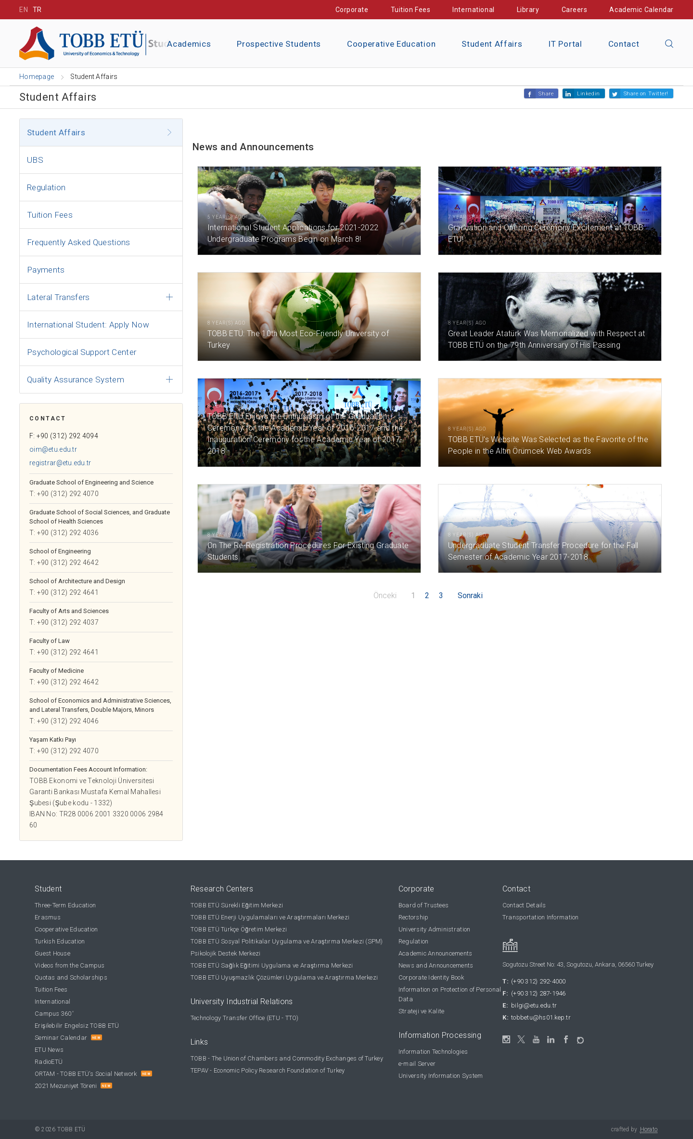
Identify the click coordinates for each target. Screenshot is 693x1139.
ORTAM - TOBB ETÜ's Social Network (86, 1073)
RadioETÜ (49, 1061)
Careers (575, 9)
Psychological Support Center (82, 352)
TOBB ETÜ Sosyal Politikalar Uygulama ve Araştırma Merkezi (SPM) (287, 941)
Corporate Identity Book (431, 977)
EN (23, 9)
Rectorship (413, 917)
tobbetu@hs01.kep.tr (541, 1017)
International (473, 9)
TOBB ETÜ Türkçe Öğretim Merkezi (239, 929)
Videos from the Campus (70, 965)
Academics (189, 44)
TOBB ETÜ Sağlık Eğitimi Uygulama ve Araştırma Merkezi (272, 965)
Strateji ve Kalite (421, 1011)
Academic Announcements (435, 953)
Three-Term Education (65, 905)
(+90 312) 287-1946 (538, 993)
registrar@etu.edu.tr (60, 463)
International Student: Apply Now (88, 324)
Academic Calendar (641, 9)
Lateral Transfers (58, 297)
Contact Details (524, 905)
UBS (35, 160)
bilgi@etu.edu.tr (534, 1005)
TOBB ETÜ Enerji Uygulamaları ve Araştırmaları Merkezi (270, 917)
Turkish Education (60, 941)
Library (528, 9)
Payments (46, 270)
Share (546, 94)
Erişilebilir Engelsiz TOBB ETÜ (77, 1025)
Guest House (52, 953)
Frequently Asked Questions (78, 242)
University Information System (440, 1075)
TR (37, 9)
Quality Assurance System (75, 379)
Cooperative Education (391, 44)
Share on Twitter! (646, 94)
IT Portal (565, 44)
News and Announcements (436, 965)
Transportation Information (540, 917)
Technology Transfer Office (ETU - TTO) (245, 1017)
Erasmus (48, 917)
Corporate (352, 9)
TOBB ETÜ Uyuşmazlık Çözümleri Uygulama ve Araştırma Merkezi (284, 977)
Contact (624, 44)
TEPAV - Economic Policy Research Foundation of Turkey (268, 1070)
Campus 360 (54, 1013)
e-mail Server (417, 1063)
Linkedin (588, 94)
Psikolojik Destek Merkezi (226, 953)
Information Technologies (433, 1051)
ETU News (49, 1049)
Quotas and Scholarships (71, 977)
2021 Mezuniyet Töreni (66, 1085)
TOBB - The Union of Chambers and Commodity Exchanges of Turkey (287, 1058)
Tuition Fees (411, 9)
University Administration (434, 929)
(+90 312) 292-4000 (538, 981)
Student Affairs (492, 44)
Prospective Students (279, 44)
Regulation (46, 187)
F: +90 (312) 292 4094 (63, 436)
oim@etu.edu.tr (53, 449)
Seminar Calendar (61, 1037)
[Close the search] (669, 44)
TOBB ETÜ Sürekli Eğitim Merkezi (237, 905)
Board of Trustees (423, 905)
